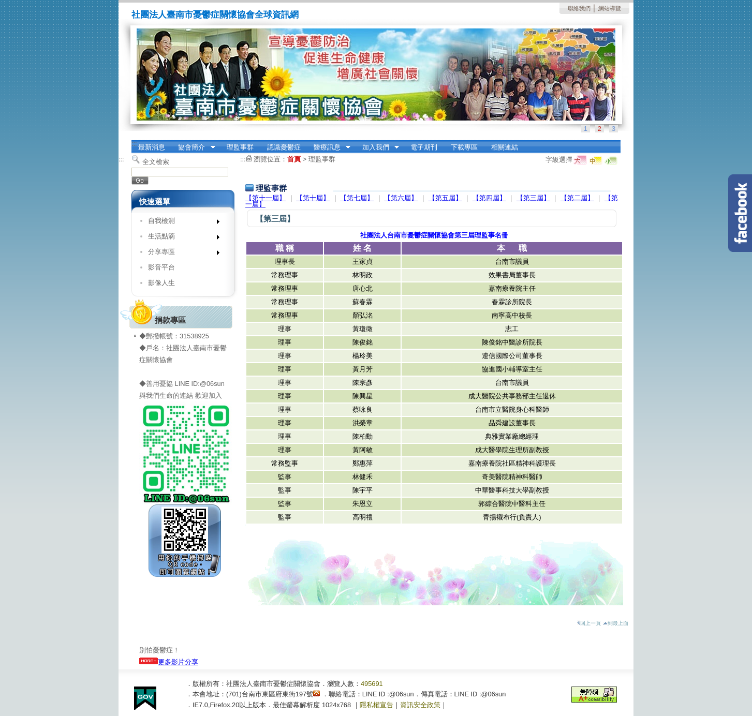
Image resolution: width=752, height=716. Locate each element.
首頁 (294, 159)
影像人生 (161, 283)
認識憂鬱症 (284, 147)
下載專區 (464, 147)
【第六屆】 (401, 198)
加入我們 (377, 147)
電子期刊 (423, 147)
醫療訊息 (328, 147)
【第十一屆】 (265, 198)
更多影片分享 (168, 662)
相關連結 (504, 147)
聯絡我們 (579, 8)
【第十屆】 (313, 198)
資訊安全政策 (420, 705)
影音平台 (161, 267)
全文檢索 (155, 162)
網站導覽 (609, 8)
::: (134, 143)
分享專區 (180, 254)
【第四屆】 (489, 198)
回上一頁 (589, 623)
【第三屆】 (533, 198)
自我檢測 (180, 223)
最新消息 (151, 147)
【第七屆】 (357, 198)
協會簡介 (193, 147)
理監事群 (240, 147)
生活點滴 (180, 238)
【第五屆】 (445, 198)
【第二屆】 (577, 198)
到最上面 (615, 623)
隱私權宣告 (376, 705)
